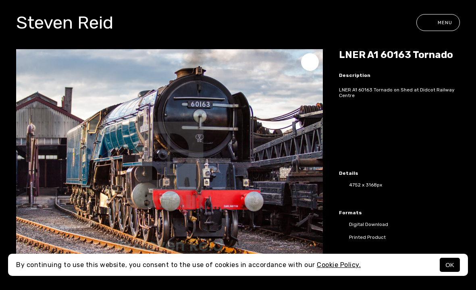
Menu (438, 22)
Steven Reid (64, 22)
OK (449, 264)
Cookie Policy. (339, 265)
